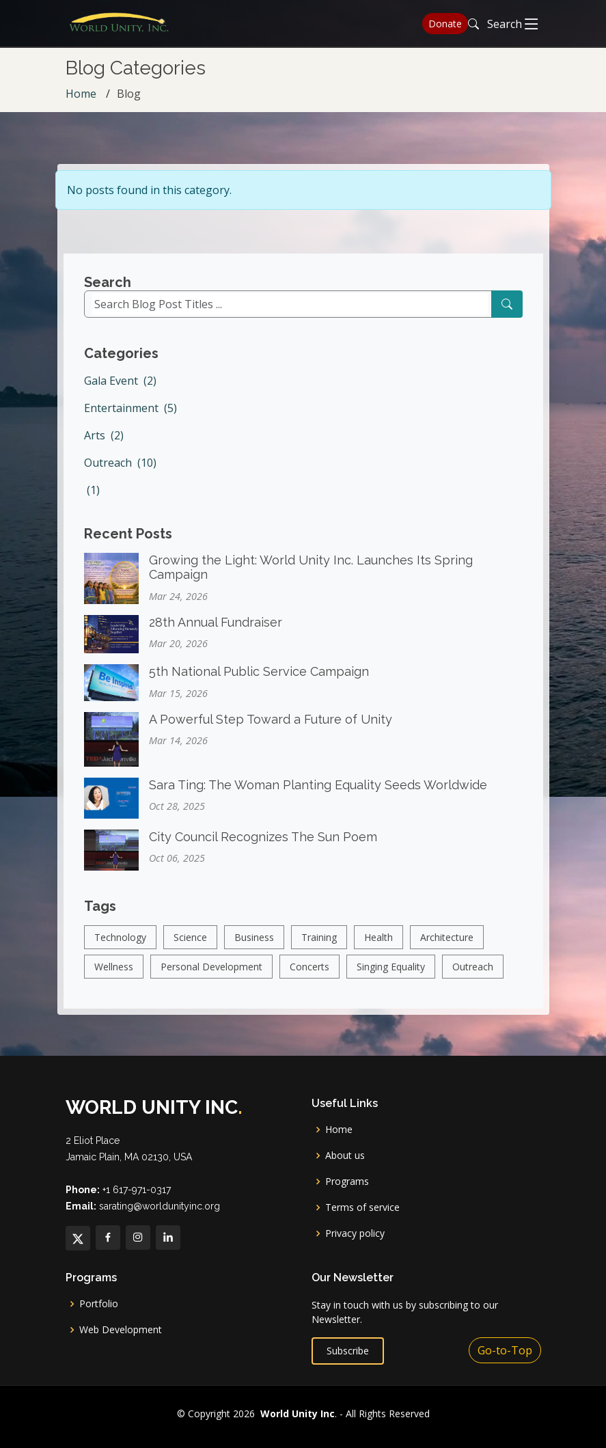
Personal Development (211, 976)
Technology (120, 947)
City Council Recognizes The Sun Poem (263, 847)
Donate (445, 23)
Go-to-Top (505, 1350)
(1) (92, 499)
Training (319, 947)
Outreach (472, 976)
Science (190, 947)
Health (378, 947)
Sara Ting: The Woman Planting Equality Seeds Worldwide (318, 795)
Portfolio (98, 1304)
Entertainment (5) (130, 417)
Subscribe (348, 1350)
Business (254, 947)
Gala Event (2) (120, 390)
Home (81, 93)
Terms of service (362, 1207)
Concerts (309, 976)
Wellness (113, 976)
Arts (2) (104, 444)
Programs (347, 1181)
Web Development (120, 1330)
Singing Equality (391, 976)
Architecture (446, 947)
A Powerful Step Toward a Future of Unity (270, 729)
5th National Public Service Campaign (259, 681)
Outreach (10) (120, 472)
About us (345, 1155)
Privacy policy (355, 1233)
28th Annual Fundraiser (215, 632)
